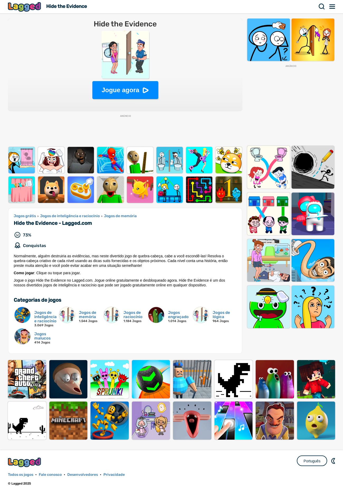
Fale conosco (50, 474)
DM (333, 460)
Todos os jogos (20, 474)
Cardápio (332, 6)
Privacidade (114, 474)
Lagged (25, 6)
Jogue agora (120, 90)
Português (312, 461)
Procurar (322, 6)
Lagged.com (25, 462)
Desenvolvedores (82, 474)
